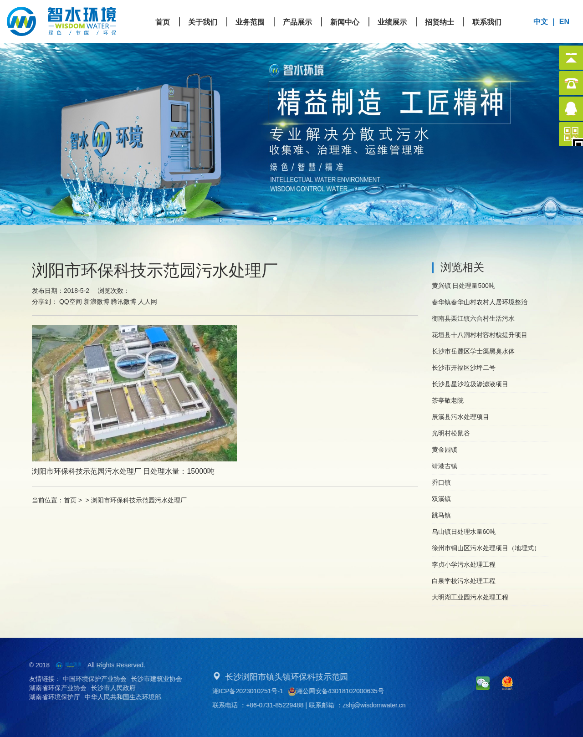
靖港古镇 (444, 466)
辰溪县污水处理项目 (460, 416)
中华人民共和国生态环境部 (114, 697)
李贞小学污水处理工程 (464, 564)
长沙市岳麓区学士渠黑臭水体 (473, 351)
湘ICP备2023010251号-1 (256, 691)
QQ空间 (70, 301)
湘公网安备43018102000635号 (345, 691)
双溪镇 (441, 498)
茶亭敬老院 (448, 400)
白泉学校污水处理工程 (464, 580)
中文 (540, 22)
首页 (70, 500)
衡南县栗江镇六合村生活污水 (473, 318)
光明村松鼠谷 (451, 433)
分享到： (44, 301)
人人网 (147, 301)
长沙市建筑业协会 (147, 678)
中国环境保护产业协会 (86, 678)
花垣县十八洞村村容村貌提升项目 (479, 334)
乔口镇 (441, 482)
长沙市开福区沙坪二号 (464, 367)
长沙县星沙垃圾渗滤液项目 (470, 384)
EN (564, 22)
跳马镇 (441, 515)
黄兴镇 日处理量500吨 (463, 285)
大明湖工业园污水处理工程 (470, 597)
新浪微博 (96, 301)
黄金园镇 (444, 449)
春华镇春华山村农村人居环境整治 (479, 302)
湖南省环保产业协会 (48, 687)
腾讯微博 (123, 301)
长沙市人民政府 (104, 687)
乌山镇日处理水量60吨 (464, 531)
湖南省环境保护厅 (45, 697)
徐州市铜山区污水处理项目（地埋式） (486, 548)
